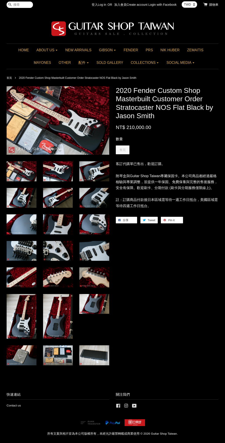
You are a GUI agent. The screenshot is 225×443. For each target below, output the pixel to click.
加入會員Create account (130, 4)
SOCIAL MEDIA (181, 62)
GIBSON (107, 50)
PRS (149, 50)
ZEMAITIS (195, 50)
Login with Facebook (162, 4)
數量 (119, 139)
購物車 (213, 4)
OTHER (65, 62)
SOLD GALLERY (109, 62)
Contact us (14, 405)
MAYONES (42, 62)
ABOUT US (47, 50)
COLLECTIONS (145, 62)
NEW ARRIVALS (78, 50)
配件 (83, 62)
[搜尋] (20, 5)
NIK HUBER (170, 50)
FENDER (131, 50)
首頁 (9, 77)
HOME (23, 50)
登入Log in (99, 4)
